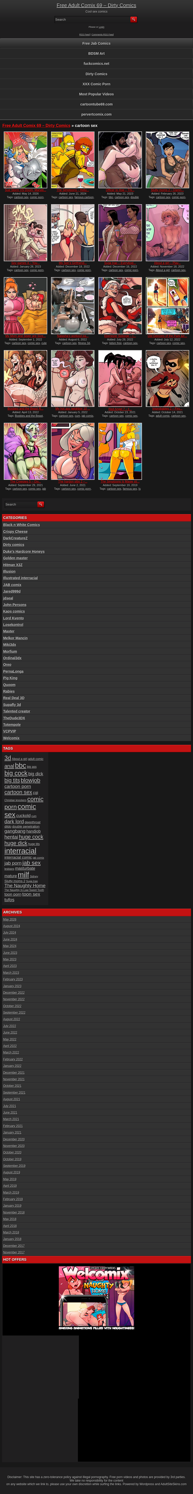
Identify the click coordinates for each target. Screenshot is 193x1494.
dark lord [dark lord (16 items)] (14, 821)
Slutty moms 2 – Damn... (167, 190)
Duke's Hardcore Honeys (24, 551)
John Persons (15, 605)
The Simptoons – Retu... (73, 190)
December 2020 (14, 1139)
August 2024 (11, 926)
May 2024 (10, 946)
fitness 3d (84, 343)
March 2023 (11, 973)
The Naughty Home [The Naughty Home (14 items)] (25, 885)
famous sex (130, 488)
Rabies (9, 691)
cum (77, 415)
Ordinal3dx (12, 658)
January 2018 (12, 1239)
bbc (111, 197)
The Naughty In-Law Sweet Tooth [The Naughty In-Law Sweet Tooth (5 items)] (24, 890)
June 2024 (10, 939)
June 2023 (10, 953)
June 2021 (10, 1112)
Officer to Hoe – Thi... (120, 190)
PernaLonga (13, 671)
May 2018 (10, 1219)
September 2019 (14, 1166)
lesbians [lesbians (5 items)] (9, 868)
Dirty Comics (96, 74)
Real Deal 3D (14, 698)
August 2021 (11, 1099)
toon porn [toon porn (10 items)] (13, 894)
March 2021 (11, 1119)
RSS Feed (84, 34)
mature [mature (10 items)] (11, 876)
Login (101, 27)
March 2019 (11, 1192)
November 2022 (14, 999)
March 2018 (11, 1232)
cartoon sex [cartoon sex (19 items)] (18, 792)
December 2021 (14, 1072)
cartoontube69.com (96, 104)
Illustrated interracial (20, 578)
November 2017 (14, 1252)
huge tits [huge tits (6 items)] (34, 844)
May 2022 (10, 1039)
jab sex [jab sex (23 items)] (31, 862)
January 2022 (12, 1066)
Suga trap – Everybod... (120, 263)
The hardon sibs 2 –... (72, 481)
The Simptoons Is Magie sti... (120, 481)
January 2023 (12, 986)
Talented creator (16, 711)
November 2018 (14, 1212)
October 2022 (12, 1006)
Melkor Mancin (15, 638)
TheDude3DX (14, 718)
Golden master (15, 558)
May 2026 (10, 919)
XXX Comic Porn (96, 84)
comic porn (37, 197)
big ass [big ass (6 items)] (31, 767)
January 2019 (12, 1206)
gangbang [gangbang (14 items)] (15, 831)
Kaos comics (14, 611)
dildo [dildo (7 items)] (8, 826)
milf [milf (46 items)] (23, 875)
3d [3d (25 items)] (8, 758)
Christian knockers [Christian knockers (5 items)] (16, 800)
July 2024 (9, 932)
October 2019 (12, 1159)
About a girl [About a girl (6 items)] (19, 759)
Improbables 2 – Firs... (167, 408)
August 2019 (11, 1172)
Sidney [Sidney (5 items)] (34, 876)
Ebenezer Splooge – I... (120, 336)
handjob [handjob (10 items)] (33, 831)
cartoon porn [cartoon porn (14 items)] (18, 786)
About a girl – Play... (167, 263)
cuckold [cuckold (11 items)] (23, 815)
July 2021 (9, 1106)
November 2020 (14, 1146)
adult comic (163, 415)
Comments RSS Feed (103, 34)
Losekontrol (13, 624)
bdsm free (115, 343)
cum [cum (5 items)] (33, 816)
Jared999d (12, 591)
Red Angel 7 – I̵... (120, 409)
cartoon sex (21, 197)
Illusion (9, 571)
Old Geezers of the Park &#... (167, 336)
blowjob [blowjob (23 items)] (30, 780)
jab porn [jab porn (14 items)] (13, 863)
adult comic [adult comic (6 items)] (35, 759)
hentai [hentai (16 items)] (11, 837)
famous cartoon (84, 197)
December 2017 (14, 1246)
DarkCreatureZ (15, 538)
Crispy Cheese (15, 531)
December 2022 (14, 992)
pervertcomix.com (96, 114)
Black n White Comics (21, 525)
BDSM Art (96, 53)
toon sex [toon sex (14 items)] (31, 894)
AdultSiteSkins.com (173, 1484)
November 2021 (14, 1079)
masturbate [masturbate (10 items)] (25, 868)
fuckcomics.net (96, 64)
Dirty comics (13, 544)
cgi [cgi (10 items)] (35, 793)
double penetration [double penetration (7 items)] (26, 826)
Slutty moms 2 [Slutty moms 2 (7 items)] (15, 881)
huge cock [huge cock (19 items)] (31, 837)
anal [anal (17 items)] (9, 766)
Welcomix (11, 738)
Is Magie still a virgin (120, 490)
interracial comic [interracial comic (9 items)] (18, 857)
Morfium (10, 651)
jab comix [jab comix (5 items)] (38, 857)
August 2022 (11, 1019)
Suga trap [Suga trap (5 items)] (32, 881)
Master (9, 631)
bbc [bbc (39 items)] (20, 765)
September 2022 (14, 1012)
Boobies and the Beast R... (25, 408)
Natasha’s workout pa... (72, 336)
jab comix (87, 415)
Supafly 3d (12, 704)
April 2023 (10, 966)
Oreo (7, 664)
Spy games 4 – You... (25, 263)
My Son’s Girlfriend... (73, 263)
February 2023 (13, 979)
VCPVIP (9, 731)
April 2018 (10, 1226)
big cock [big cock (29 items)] (16, 773)
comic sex (34, 343)
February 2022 (13, 1059)
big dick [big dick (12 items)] (35, 773)
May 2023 (10, 959)
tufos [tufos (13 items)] (10, 899)
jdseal (8, 598)
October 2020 (12, 1152)
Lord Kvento (13, 618)
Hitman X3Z (13, 565)
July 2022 (9, 1026)
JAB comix (12, 585)
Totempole (12, 724)
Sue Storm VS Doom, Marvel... (25, 190)
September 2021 (14, 1092)
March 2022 (11, 1052)
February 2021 (13, 1126)
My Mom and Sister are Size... (25, 336)
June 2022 (10, 1032)
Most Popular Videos (96, 94)
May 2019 (10, 1179)
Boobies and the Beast (29, 415)
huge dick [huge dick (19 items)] (16, 843)
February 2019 (13, 1199)
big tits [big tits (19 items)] (12, 780)
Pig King (10, 678)
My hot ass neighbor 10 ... (73, 408)
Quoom (9, 685)
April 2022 (10, 1046)
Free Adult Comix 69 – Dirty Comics (96, 5)
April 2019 (10, 1186)
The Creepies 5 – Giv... (25, 481)
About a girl (163, 270)
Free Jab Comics (96, 43)
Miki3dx (9, 644)
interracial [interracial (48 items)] (20, 851)
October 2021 (12, 1086)
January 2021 (12, 1132)
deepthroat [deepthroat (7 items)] (32, 822)
